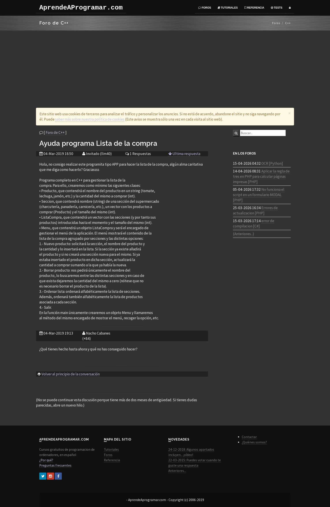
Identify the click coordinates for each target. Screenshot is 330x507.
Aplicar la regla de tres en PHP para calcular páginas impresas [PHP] (261, 176)
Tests (276, 7)
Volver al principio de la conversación (70, 374)
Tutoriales (228, 7)
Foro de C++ (55, 132)
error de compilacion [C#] (253, 223)
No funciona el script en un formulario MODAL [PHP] (258, 194)
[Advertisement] (165, 64)
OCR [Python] (272, 163)
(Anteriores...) (243, 233)
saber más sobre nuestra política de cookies (89, 119)
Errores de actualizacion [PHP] (255, 210)
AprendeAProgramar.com (81, 7)
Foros (204, 7)
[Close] (289, 113)
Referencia (254, 7)
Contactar (249, 437)
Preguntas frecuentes (55, 465)
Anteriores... (177, 471)
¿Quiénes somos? (254, 442)
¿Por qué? (46, 460)
